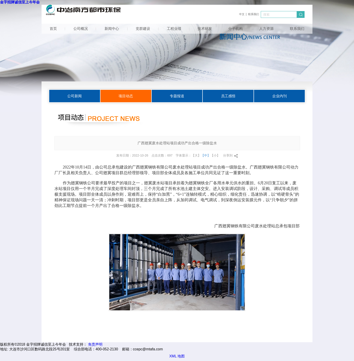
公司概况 (80, 29)
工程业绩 (174, 29)
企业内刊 (279, 96)
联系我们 (253, 14)
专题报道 (177, 96)
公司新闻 (74, 96)
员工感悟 (228, 96)
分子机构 (235, 29)
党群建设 (143, 29)
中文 (242, 14)
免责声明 (95, 344)
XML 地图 (177, 356)
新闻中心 (112, 29)
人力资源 (266, 29)
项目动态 (126, 96)
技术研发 (205, 29)
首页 (53, 29)
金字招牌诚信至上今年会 (20, 2)
